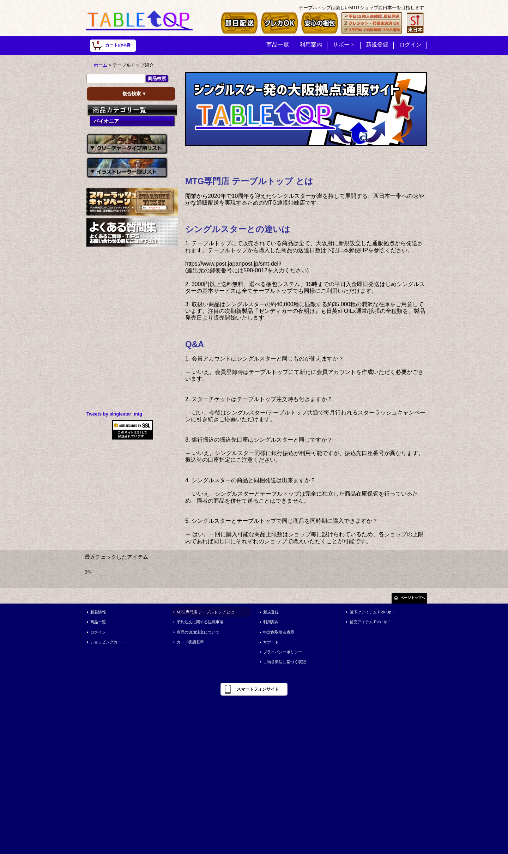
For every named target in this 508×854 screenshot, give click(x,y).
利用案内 (271, 622)
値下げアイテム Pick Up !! (372, 612)
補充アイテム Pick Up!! (369, 622)
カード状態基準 (190, 642)
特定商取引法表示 (278, 632)
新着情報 (98, 612)
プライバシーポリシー (282, 652)
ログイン (98, 632)
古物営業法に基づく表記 (284, 662)
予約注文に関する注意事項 (200, 622)
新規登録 (271, 612)
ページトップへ (412, 598)
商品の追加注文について (198, 632)
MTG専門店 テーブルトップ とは (205, 612)
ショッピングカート (107, 642)
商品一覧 (98, 622)
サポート (271, 642)
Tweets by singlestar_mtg (114, 414)
